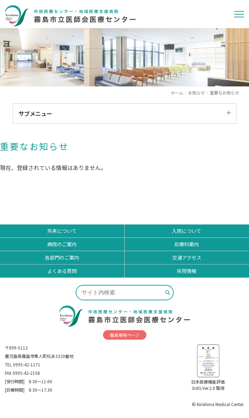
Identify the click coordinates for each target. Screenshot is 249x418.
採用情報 (186, 270)
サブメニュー (35, 113)
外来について (62, 230)
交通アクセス (186, 257)
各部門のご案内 (62, 257)
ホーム (177, 93)
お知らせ (196, 93)
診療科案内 (186, 244)
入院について (186, 230)
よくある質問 (62, 270)
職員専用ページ (124, 335)
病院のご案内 (62, 244)
